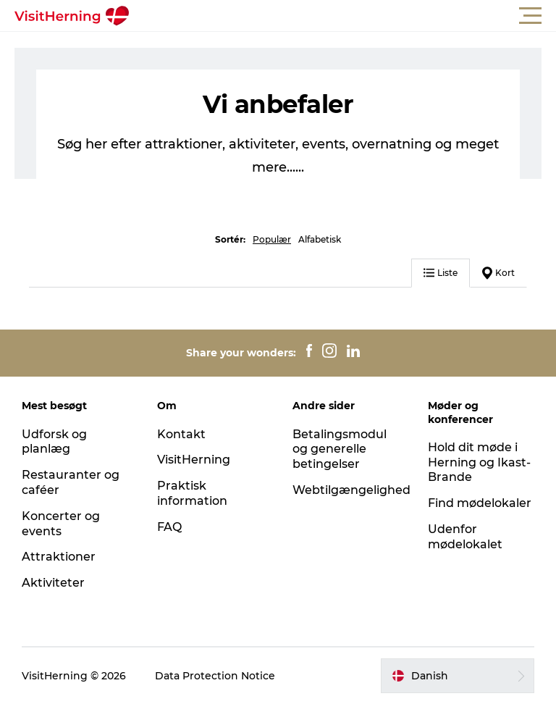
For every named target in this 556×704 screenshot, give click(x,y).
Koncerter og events (61, 523)
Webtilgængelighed (351, 490)
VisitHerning (193, 459)
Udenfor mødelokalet (465, 536)
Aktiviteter (53, 583)
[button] (343, 16)
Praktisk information (192, 493)
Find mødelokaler (479, 503)
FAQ (169, 527)
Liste (441, 272)
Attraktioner (59, 556)
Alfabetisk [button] (319, 239)
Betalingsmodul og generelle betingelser (339, 449)
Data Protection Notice (215, 675)
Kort (498, 273)
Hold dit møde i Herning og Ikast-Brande (479, 462)
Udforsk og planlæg (54, 441)
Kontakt (181, 434)
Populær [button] (272, 239)
